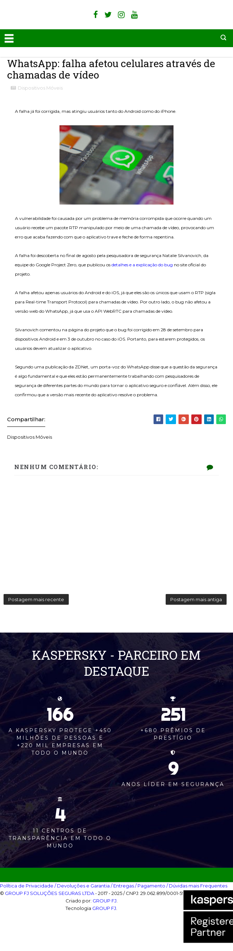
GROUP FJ (104, 901)
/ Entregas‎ (122, 886)
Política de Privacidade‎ (26, 886)
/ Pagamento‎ (150, 886)
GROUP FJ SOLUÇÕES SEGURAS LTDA (49, 893)
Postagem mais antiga (196, 599)
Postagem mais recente (36, 599)
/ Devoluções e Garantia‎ (82, 886)
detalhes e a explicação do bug (142, 264)
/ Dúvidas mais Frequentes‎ (196, 886)
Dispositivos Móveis (40, 88)
